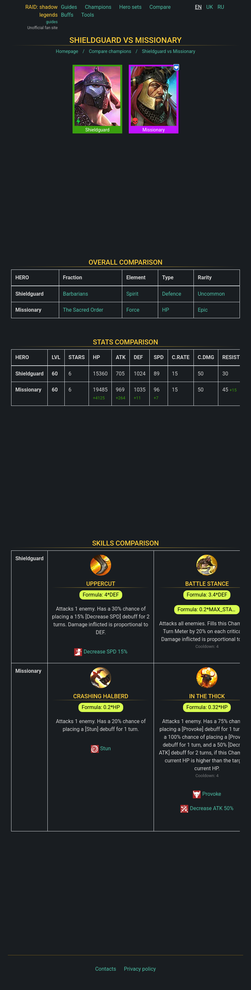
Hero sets (130, 7)
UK (209, 7)
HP (165, 310)
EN (198, 7)
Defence (171, 294)
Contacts (105, 969)
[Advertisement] (125, 190)
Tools (87, 15)
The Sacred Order (83, 310)
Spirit (132, 294)
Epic (203, 310)
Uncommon (211, 294)
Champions (98, 7)
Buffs (67, 15)
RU (220, 7)
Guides (69, 7)
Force (132, 310)
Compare (160, 7)
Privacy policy (140, 969)
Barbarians (75, 294)
